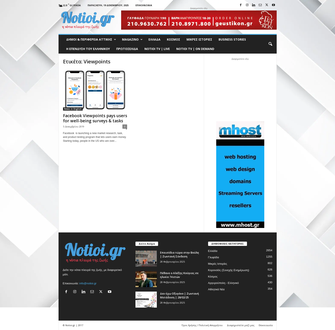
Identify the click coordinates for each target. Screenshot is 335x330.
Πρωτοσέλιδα (127, 49)
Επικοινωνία (143, 5)
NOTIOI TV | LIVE (157, 49)
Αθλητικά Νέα (216, 289)
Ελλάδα (154, 39)
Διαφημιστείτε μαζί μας (240, 325)
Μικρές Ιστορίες (199, 39)
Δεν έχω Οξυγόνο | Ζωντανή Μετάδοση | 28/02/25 (179, 295)
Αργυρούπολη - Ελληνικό (223, 283)
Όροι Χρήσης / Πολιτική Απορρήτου (202, 325)
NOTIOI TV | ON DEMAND (195, 49)
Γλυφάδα (213, 257)
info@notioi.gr (87, 283)
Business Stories (232, 39)
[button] (270, 44)
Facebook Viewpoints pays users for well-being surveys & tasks (95, 118)
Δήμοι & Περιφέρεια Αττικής (91, 39)
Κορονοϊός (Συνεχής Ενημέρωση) (228, 270)
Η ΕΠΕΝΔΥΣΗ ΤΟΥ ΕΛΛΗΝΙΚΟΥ (88, 49)
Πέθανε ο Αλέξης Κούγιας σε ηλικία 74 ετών (179, 275)
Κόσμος (173, 39)
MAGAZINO (132, 39)
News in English (73, 108)
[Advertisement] (240, 89)
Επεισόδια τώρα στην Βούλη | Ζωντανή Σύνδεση (179, 254)
